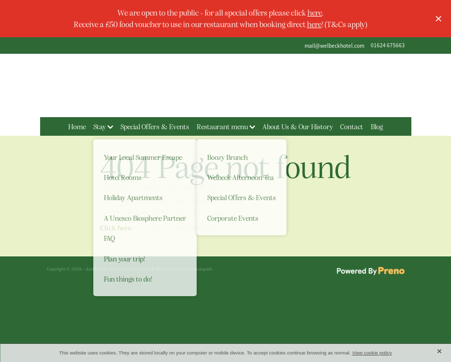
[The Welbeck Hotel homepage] (225, 85)
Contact (351, 126)
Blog (377, 126)
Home (77, 126)
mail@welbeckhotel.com (334, 45)
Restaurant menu (226, 126)
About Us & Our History (297, 126)
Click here (115, 228)
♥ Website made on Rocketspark (182, 269)
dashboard (96, 269)
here (315, 12)
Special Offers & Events (154, 126)
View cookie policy (372, 352)
